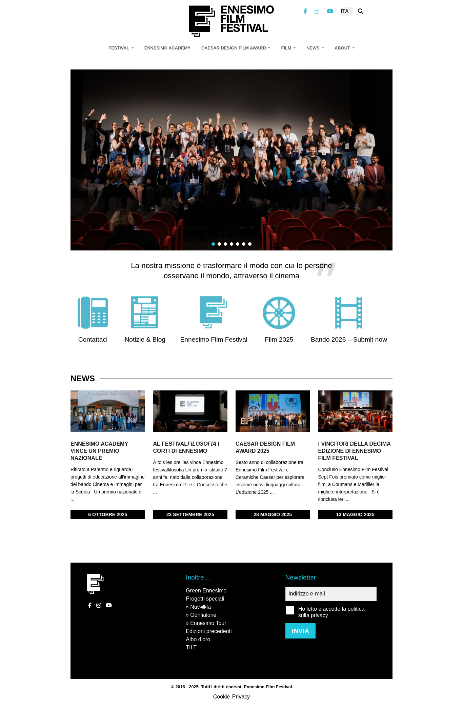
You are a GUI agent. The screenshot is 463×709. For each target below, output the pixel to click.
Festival (119, 47)
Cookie (221, 697)
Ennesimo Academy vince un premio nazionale (99, 451)
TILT (191, 647)
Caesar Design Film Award (234, 47)
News (313, 47)
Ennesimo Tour (208, 623)
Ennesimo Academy (167, 47)
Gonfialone (203, 615)
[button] (213, 244)
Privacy (241, 697)
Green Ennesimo (206, 590)
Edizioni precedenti (209, 631)
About (343, 47)
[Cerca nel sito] (360, 11)
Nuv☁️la (200, 607)
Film (286, 47)
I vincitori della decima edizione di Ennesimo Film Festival (354, 451)
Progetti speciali (205, 599)
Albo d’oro (198, 639)
